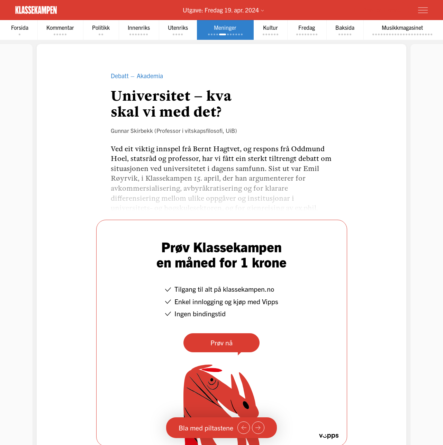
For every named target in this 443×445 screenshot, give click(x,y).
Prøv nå (221, 342)
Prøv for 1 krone (382, 9)
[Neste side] (258, 427)
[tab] (19, 30)
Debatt (120, 76)
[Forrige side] (243, 427)
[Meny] (423, 10)
